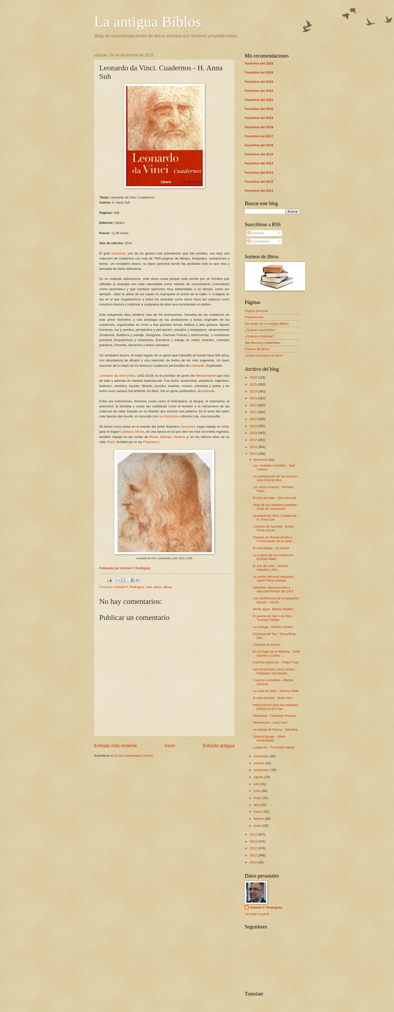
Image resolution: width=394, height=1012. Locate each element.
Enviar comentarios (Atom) (134, 755)
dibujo (168, 587)
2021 (254, 412)
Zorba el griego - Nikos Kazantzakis (269, 738)
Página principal (256, 311)
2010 (254, 862)
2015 (254, 454)
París (111, 442)
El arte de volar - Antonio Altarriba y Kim (270, 568)
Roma (154, 437)
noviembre (262, 756)
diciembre (261, 460)
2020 (254, 419)
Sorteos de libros (257, 349)
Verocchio (188, 426)
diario (158, 587)
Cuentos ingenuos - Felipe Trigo (276, 662)
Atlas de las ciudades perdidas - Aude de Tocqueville (276, 507)
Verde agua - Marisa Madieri (273, 609)
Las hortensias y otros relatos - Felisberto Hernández (275, 671)
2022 (254, 405)
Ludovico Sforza (132, 431)
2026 (254, 377)
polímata (208, 391)
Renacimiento (206, 375)
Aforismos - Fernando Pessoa (274, 716)
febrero (259, 818)
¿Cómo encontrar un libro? (264, 355)
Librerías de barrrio (266, 645)
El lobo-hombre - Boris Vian (272, 698)
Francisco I (151, 442)
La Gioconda (169, 416)
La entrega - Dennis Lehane (273, 627)
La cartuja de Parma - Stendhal (275, 729)
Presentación (254, 317)
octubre (259, 763)
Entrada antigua (219, 745)
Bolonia (165, 437)
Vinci (131, 375)
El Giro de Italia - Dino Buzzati (274, 498)
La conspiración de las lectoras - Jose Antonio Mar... (276, 478)
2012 (254, 848)
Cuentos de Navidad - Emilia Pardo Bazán (273, 528)
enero (258, 826)
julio (257, 784)
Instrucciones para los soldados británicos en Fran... (275, 707)
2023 (254, 398)
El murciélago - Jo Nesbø (271, 548)
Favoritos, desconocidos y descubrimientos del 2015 (273, 589)
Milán (225, 426)
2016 (254, 447)
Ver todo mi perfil (257, 914)
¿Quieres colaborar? (259, 336)
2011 (254, 855)
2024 (254, 391)
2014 (254, 834)
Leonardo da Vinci (112, 375)
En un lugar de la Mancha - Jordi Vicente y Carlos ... (276, 653)
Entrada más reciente (115, 745)
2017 (254, 440)
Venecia (179, 437)
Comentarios (259, 241)
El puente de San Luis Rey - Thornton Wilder (273, 618)
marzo (258, 811)
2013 (254, 841)
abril (257, 805)
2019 (254, 426)
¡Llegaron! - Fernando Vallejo (273, 747)
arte (149, 587)
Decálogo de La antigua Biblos (267, 324)
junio (257, 791)
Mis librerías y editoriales (262, 343)
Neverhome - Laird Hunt (270, 722)
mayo (258, 798)
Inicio (170, 745)
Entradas (256, 233)
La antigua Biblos (147, 21)
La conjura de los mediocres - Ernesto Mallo (274, 557)
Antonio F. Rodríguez (129, 587)
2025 (254, 384)
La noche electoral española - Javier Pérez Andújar (274, 578)
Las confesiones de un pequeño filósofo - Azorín (276, 600)
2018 (254, 433)
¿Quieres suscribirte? (260, 330)
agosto (259, 777)
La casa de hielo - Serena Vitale (276, 691)
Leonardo (118, 253)
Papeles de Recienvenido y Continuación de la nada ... (274, 539)
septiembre (262, 770)
